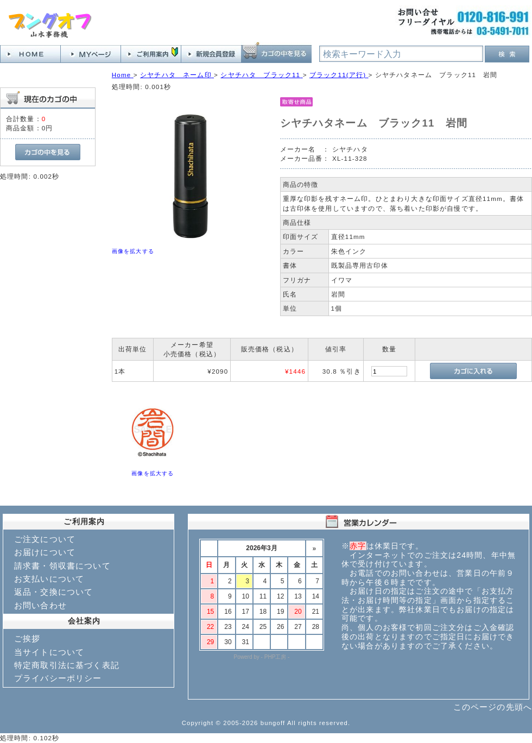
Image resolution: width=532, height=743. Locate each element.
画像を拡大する (133, 251)
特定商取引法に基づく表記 (66, 665)
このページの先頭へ (492, 706)
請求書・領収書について (62, 565)
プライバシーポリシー (58, 678)
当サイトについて (49, 652)
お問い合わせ (40, 605)
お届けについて (44, 552)
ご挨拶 (27, 638)
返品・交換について (53, 591)
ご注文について (44, 539)
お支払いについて (49, 578)
